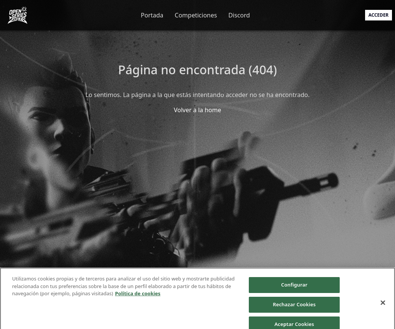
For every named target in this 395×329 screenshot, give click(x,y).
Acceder (378, 15)
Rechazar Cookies (294, 308)
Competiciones (196, 15)
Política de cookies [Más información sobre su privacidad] (138, 297)
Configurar (294, 288)
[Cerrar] (383, 306)
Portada (152, 15)
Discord (239, 15)
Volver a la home (197, 110)
